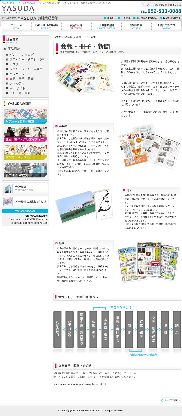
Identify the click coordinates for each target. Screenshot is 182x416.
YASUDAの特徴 (46, 26)
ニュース (15, 26)
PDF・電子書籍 (20, 93)
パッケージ (17, 74)
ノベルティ (17, 83)
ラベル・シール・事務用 (26, 69)
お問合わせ (166, 26)
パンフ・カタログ (22, 54)
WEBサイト (17, 88)
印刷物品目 (106, 26)
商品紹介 (76, 26)
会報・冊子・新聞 (22, 78)
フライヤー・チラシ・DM (27, 59)
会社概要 (136, 26)
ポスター (16, 64)
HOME (57, 37)
